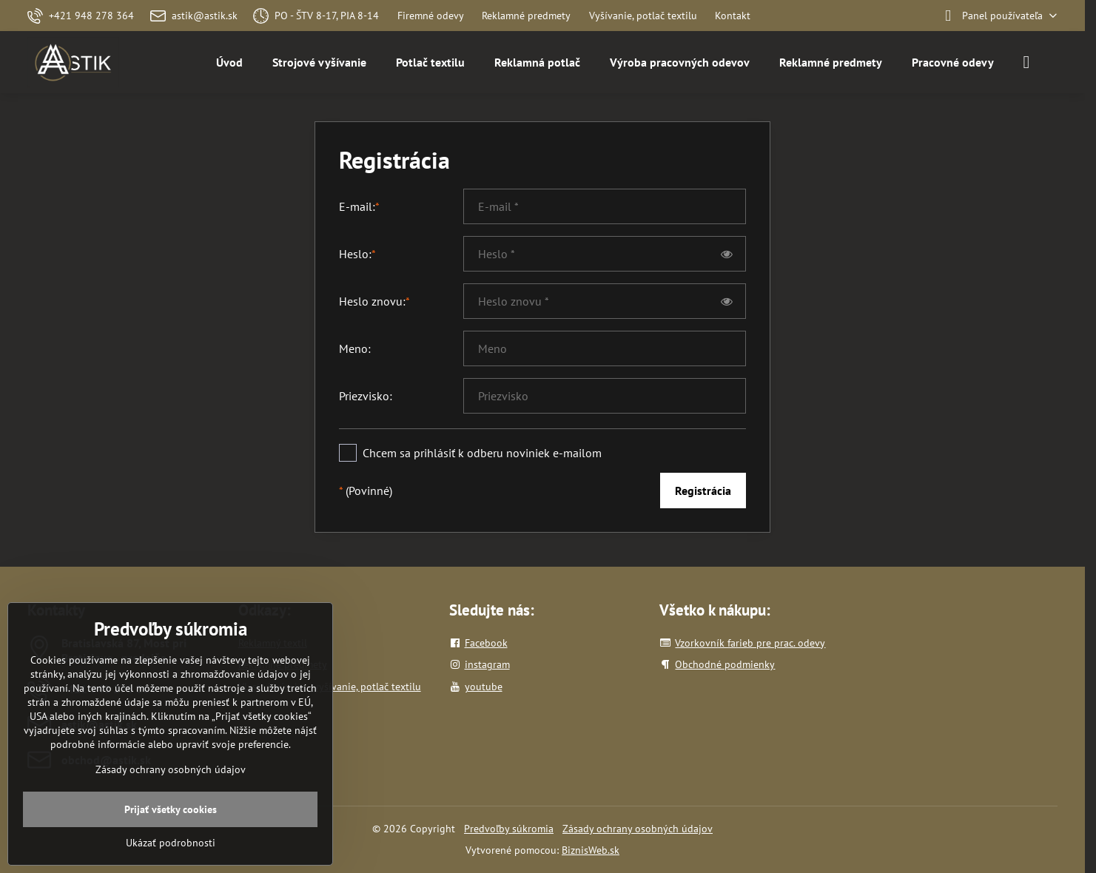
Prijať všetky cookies (170, 809)
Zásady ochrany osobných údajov (637, 828)
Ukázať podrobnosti (170, 842)
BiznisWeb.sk (590, 850)
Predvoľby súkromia (509, 828)
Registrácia (703, 490)
